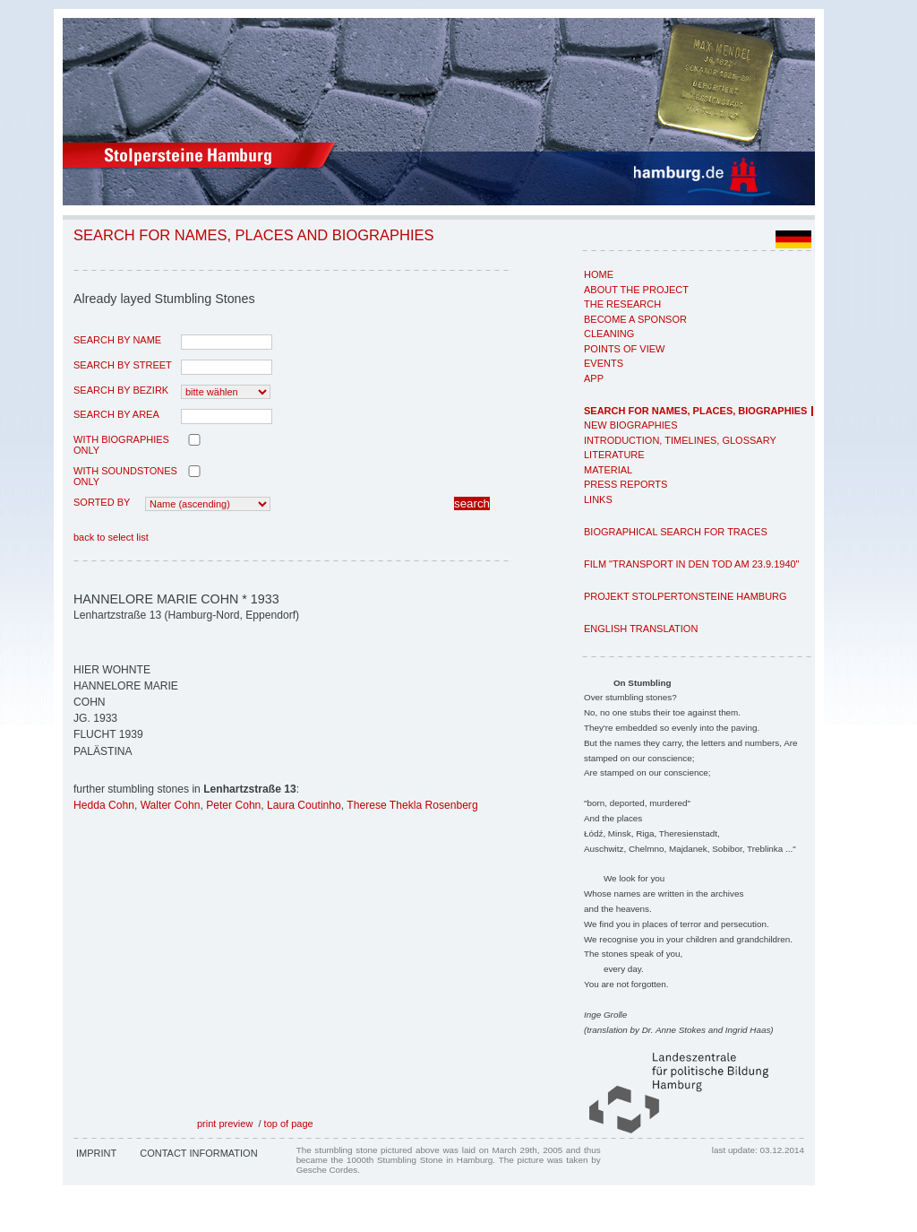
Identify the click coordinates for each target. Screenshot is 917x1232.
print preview (225, 1123)
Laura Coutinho (304, 805)
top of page (288, 1123)
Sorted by (101, 502)
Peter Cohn (233, 805)
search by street (122, 365)
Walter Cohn (171, 805)
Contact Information (198, 1153)
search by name (117, 339)
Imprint (96, 1153)
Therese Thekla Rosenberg (412, 805)
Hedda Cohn (103, 805)
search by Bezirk (120, 390)
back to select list (111, 537)
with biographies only (121, 444)
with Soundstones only (125, 476)
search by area (116, 414)
